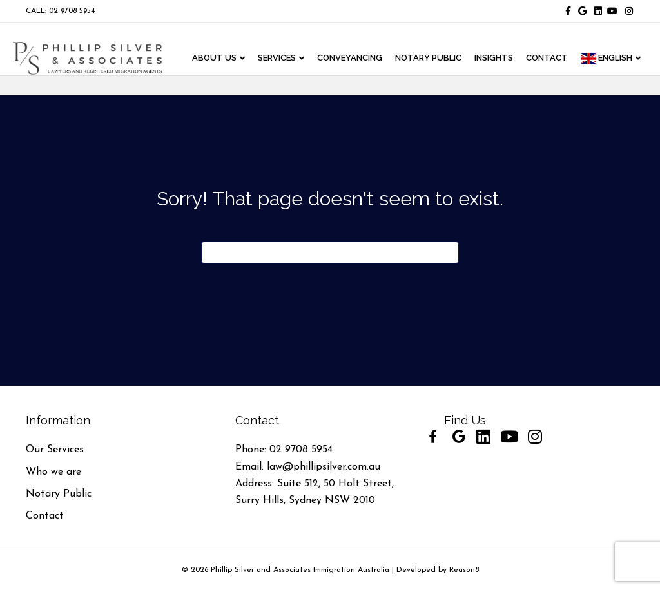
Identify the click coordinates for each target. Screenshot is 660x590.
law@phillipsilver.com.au (323, 467)
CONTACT (550, 58)
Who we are (53, 472)
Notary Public (59, 494)
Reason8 (464, 570)
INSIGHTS (497, 58)
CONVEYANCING (352, 58)
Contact (45, 516)
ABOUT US (217, 58)
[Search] (330, 252)
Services (280, 58)
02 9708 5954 (301, 449)
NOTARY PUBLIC (431, 58)
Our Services (55, 449)
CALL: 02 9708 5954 (60, 11)
